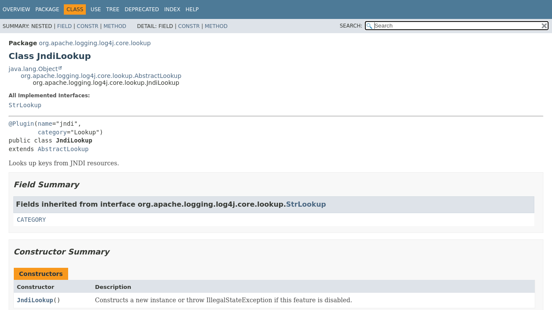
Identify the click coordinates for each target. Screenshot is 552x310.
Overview (16, 9)
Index (172, 9)
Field (64, 26)
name (45, 123)
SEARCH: (351, 26)
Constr (87, 26)
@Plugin (21, 123)
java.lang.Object (33, 68)
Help (192, 9)
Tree (112, 9)
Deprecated (142, 9)
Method (115, 26)
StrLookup (25, 105)
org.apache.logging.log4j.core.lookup (95, 43)
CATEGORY (31, 219)
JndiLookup (35, 300)
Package (47, 9)
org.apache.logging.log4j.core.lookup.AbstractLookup (101, 75)
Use (96, 9)
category (52, 132)
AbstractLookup (63, 149)
